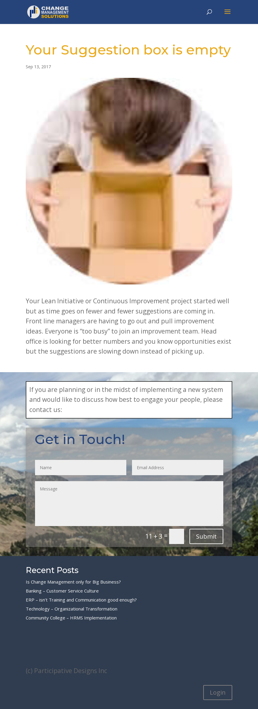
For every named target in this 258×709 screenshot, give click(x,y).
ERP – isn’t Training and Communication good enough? (81, 600)
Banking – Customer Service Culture (62, 591)
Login (218, 692)
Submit (206, 536)
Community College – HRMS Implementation (71, 618)
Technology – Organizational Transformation (71, 609)
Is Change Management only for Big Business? (73, 582)
